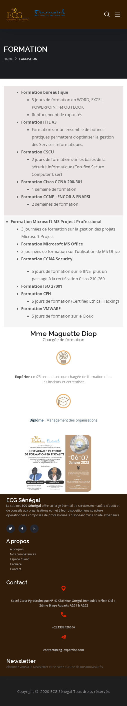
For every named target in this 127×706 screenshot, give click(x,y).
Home (8, 59)
